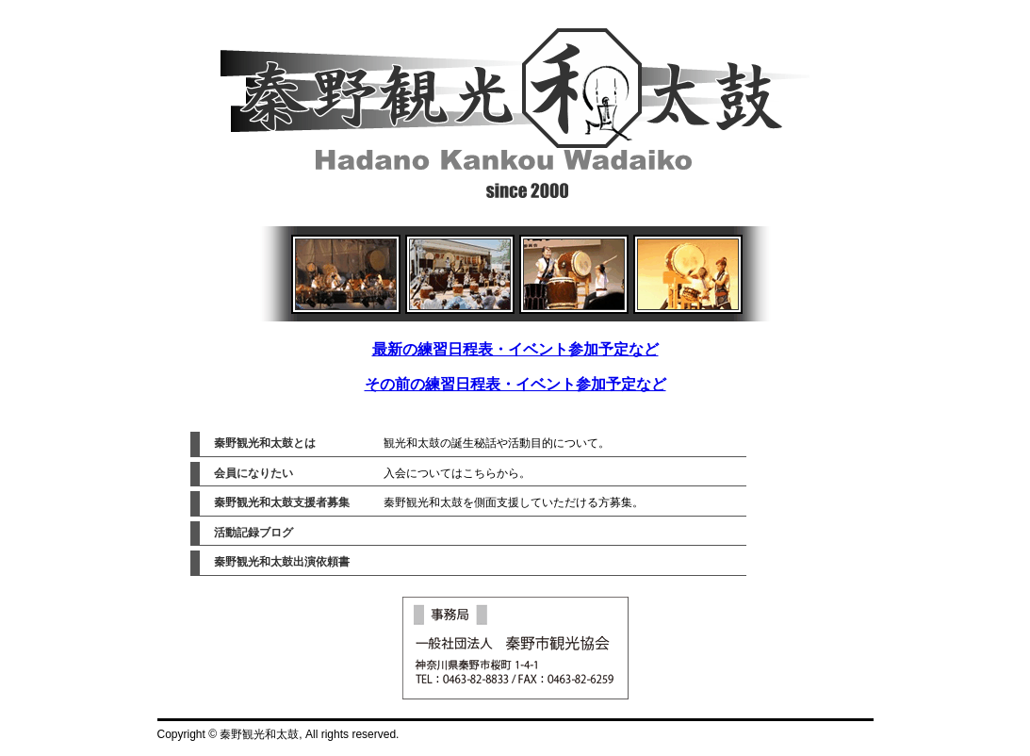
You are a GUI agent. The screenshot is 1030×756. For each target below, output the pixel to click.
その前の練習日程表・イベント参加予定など (515, 384)
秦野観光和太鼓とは (265, 443)
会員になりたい (253, 473)
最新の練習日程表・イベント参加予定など (515, 349)
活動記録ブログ (253, 532)
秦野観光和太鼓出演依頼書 (282, 561)
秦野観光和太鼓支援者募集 (282, 502)
